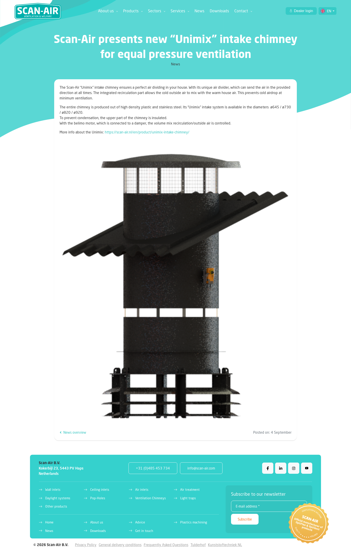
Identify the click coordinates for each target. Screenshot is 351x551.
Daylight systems (57, 498)
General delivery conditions (120, 544)
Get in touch (144, 531)
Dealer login (303, 11)
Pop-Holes (97, 498)
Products (131, 11)
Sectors (154, 11)
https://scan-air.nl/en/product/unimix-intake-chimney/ (147, 132)
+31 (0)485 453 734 (153, 468)
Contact (241, 11)
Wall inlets (52, 489)
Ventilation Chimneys (150, 498)
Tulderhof (198, 544)
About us (106, 11)
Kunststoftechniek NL (225, 544)
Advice (140, 522)
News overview (73, 432)
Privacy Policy (85, 544)
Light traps (188, 498)
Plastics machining (193, 522)
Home (49, 522)
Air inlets (141, 489)
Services (178, 11)
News (199, 11)
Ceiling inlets (99, 489)
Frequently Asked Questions (166, 544)
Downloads (219, 11)
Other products (56, 506)
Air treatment (190, 489)
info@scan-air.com (201, 468)
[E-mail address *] (269, 506)
